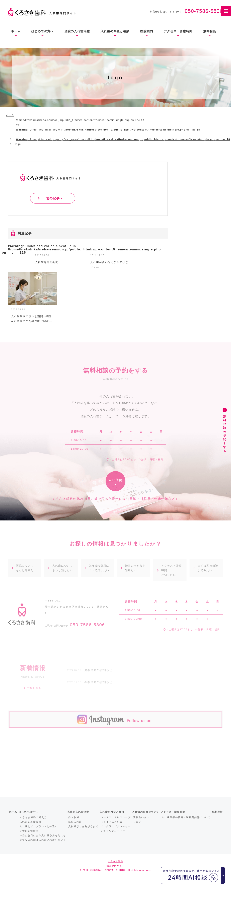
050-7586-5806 (204, 11)
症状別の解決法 (29, 830)
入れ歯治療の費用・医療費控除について (186, 817)
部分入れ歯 (75, 821)
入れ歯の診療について (145, 812)
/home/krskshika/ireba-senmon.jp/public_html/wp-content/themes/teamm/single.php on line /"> (123, 130)
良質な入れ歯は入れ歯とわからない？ (43, 839)
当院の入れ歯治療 (77, 31)
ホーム (16, 31)
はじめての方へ (42, 31)
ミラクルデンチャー (113, 830)
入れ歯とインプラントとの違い (39, 826)
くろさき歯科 (115, 861)
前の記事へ (54, 198)
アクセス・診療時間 (178, 31)
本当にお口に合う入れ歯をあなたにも (43, 835)
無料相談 (209, 31)
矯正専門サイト (115, 865)
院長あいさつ (141, 817)
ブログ (137, 821)
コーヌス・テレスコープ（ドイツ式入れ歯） (116, 819)
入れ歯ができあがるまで (83, 826)
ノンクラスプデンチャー (116, 826)
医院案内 (146, 31)
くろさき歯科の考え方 (33, 817)
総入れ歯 (73, 817)
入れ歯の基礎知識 (30, 821)
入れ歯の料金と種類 (115, 31)
